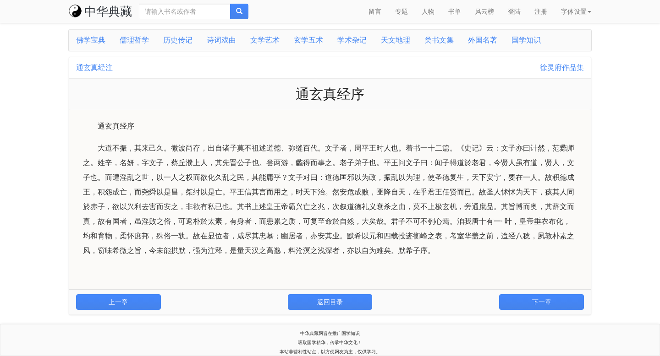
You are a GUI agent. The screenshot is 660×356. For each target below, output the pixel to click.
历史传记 (177, 40)
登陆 (514, 11)
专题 (401, 11)
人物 (428, 11)
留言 (374, 11)
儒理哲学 (134, 40)
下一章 (541, 302)
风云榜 (484, 11)
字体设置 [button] (576, 11)
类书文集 (439, 40)
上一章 (118, 302)
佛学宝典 (90, 40)
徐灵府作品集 (562, 67)
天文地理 (395, 40)
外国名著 (482, 40)
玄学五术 (308, 40)
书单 (454, 11)
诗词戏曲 (221, 40)
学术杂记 (352, 40)
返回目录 (330, 302)
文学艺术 (265, 40)
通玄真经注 (94, 67)
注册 (540, 11)
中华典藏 (100, 11)
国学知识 (526, 40)
